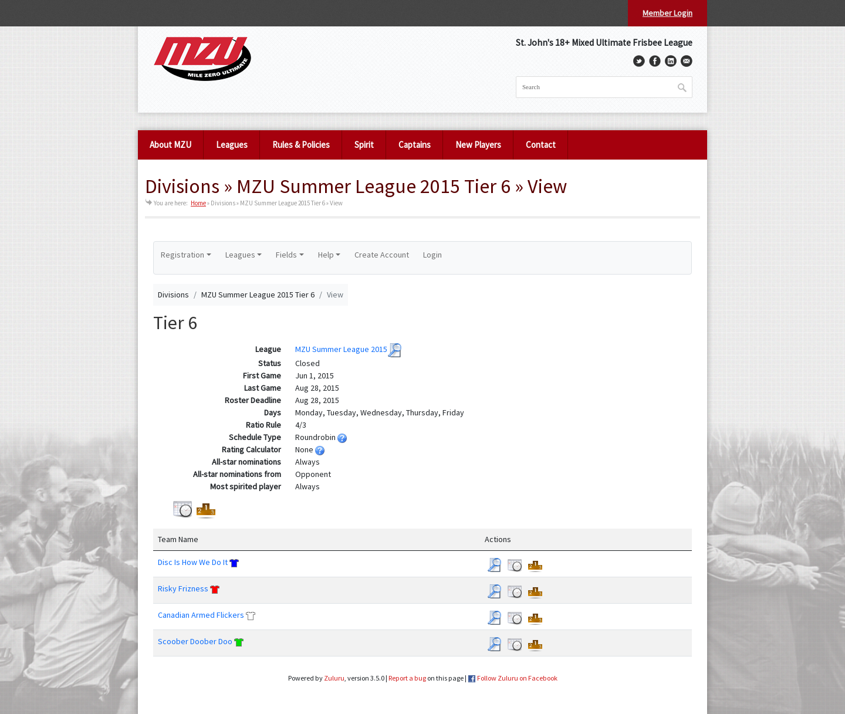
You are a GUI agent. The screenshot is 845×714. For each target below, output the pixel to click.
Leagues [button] (240, 254)
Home (198, 203)
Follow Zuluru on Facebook (517, 678)
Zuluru (334, 678)
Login (432, 254)
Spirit (364, 144)
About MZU (170, 144)
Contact (541, 144)
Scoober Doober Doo (195, 641)
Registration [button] (182, 254)
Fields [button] (286, 254)
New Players (478, 144)
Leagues (232, 144)
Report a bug (407, 678)
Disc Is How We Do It (193, 562)
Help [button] (326, 254)
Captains (414, 144)
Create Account (381, 254)
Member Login (667, 13)
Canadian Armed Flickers (201, 615)
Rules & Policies (301, 144)
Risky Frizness (183, 588)
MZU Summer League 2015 (341, 349)
